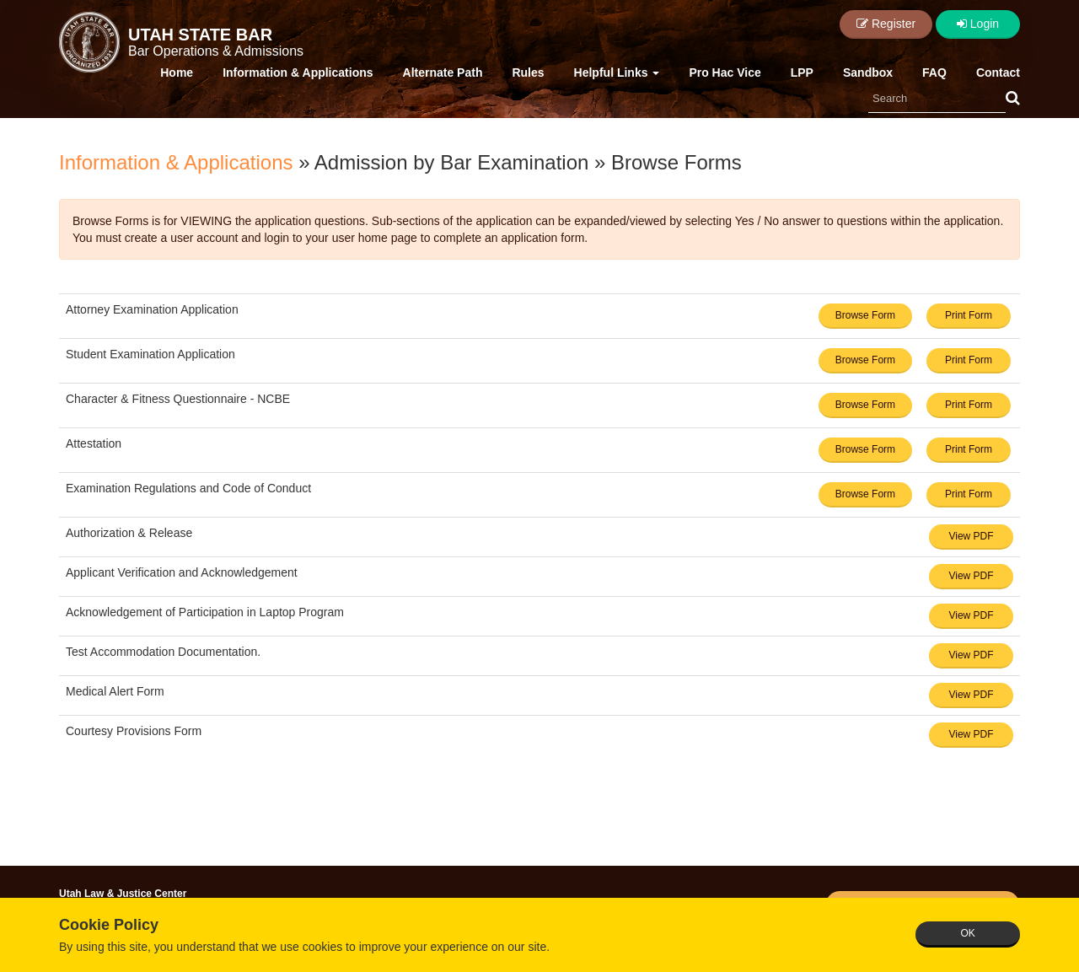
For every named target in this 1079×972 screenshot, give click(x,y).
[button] (1013, 98)
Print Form (968, 315)
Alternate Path (443, 72)
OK (967, 933)
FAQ (934, 72)
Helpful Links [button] (617, 72)
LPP (802, 72)
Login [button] (978, 23)
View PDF (970, 536)
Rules (528, 72)
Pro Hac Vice (724, 72)
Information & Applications (298, 72)
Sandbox (868, 72)
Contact (998, 72)
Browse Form (865, 315)
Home (176, 72)
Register (885, 23)
